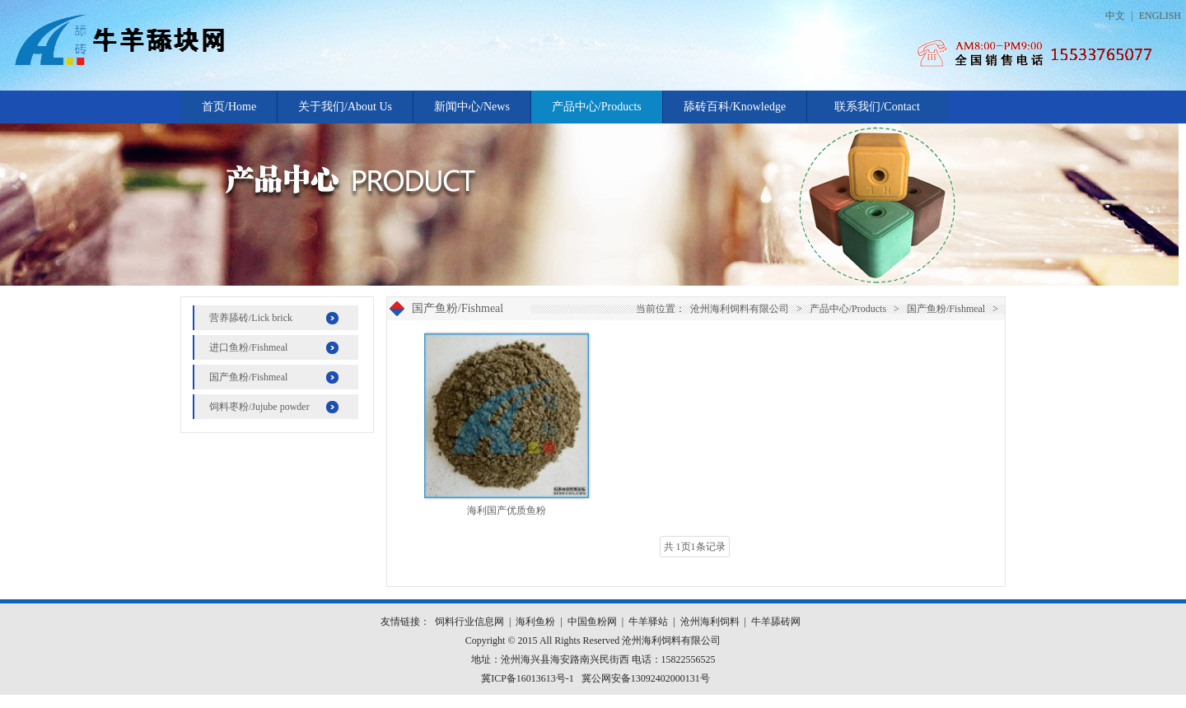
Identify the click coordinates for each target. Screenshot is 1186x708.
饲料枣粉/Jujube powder (259, 406)
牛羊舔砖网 (776, 621)
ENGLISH (1160, 15)
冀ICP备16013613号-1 (527, 678)
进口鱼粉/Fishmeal (248, 347)
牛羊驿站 (648, 621)
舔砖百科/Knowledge (735, 106)
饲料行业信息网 (469, 621)
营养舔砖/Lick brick (250, 318)
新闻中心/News (472, 106)
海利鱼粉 (535, 621)
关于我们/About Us (345, 106)
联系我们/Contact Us (876, 111)
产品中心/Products (597, 106)
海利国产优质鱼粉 (506, 510)
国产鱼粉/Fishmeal (248, 377)
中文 (1115, 15)
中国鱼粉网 (592, 621)
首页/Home (229, 106)
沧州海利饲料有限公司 (739, 308)
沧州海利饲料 (710, 621)
